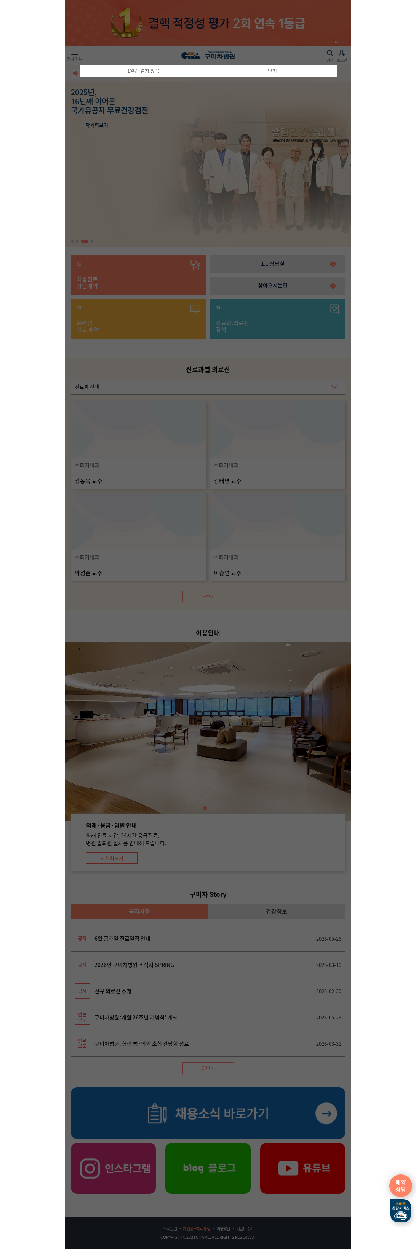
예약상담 (400, 1185)
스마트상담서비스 (400, 1211)
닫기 (272, 70)
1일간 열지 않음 (143, 70)
